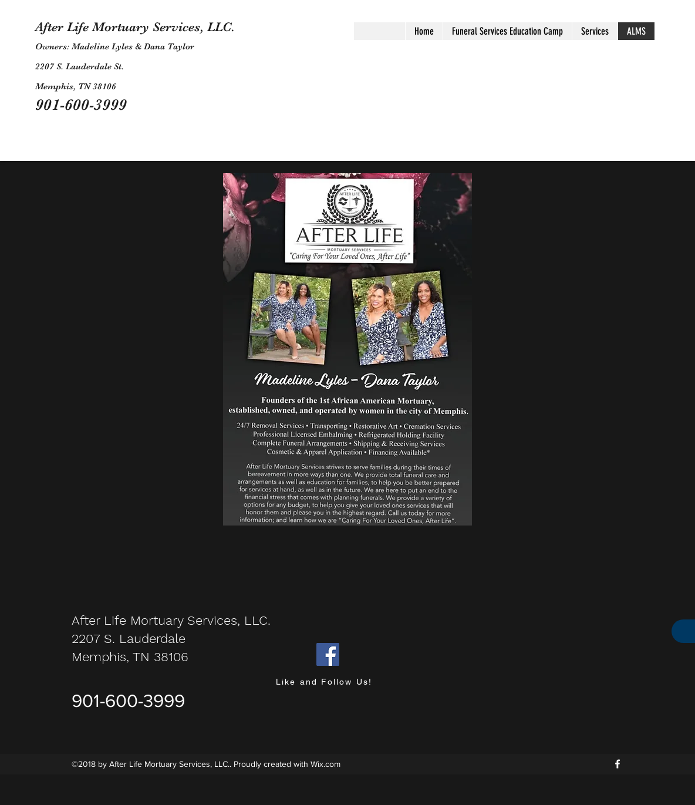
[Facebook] (327, 654)
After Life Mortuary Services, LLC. (135, 26)
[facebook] (617, 764)
